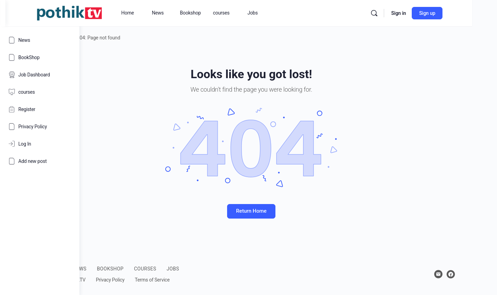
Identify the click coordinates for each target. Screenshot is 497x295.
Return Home (288, 211)
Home (99, 37)
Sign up (468, 13)
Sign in (439, 13)
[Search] (415, 13)
